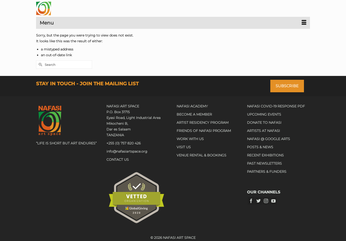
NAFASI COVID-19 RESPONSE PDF (276, 106)
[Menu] (173, 23)
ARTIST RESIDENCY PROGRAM (203, 122)
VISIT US (184, 147)
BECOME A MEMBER (194, 114)
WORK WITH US (190, 139)
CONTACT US (117, 159)
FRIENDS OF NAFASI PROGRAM (204, 131)
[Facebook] (251, 200)
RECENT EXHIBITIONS (265, 155)
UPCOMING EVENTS (264, 114)
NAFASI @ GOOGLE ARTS (268, 139)
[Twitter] (258, 200)
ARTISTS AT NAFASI (263, 131)
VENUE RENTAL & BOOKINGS (201, 155)
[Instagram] (266, 200)
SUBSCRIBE (287, 86)
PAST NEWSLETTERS (264, 163)
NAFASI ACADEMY (192, 106)
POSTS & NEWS (260, 147)
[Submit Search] (39, 64)
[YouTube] (273, 200)
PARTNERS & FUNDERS (266, 171)
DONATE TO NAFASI (264, 122)
